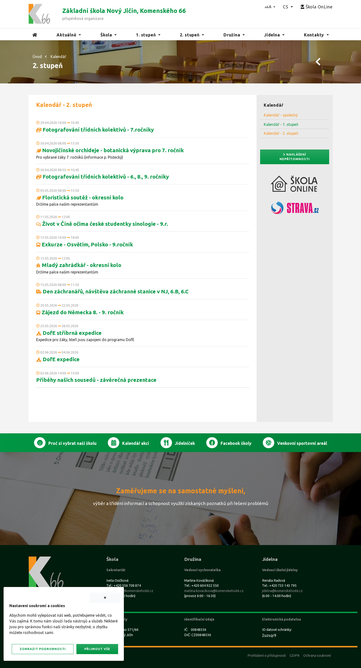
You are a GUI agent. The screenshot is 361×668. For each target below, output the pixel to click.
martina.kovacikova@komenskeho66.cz (214, 591)
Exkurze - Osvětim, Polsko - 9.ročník (84, 244)
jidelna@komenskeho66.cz (282, 591)
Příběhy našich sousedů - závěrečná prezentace (96, 380)
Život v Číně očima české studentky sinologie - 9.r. (102, 224)
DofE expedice (58, 359)
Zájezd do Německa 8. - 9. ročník (80, 312)
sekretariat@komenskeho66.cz (129, 591)
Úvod (37, 56)
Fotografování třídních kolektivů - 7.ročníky (95, 130)
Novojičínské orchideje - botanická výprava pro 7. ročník (110, 150)
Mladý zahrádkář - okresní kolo (78, 265)
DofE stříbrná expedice (69, 333)
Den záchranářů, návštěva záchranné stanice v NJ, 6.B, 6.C (112, 291)
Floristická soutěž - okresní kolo (79, 197)
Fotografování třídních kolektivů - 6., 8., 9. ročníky (102, 177)
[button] (270, 7)
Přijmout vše (97, 649)
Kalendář (58, 56)
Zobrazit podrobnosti (43, 649)
